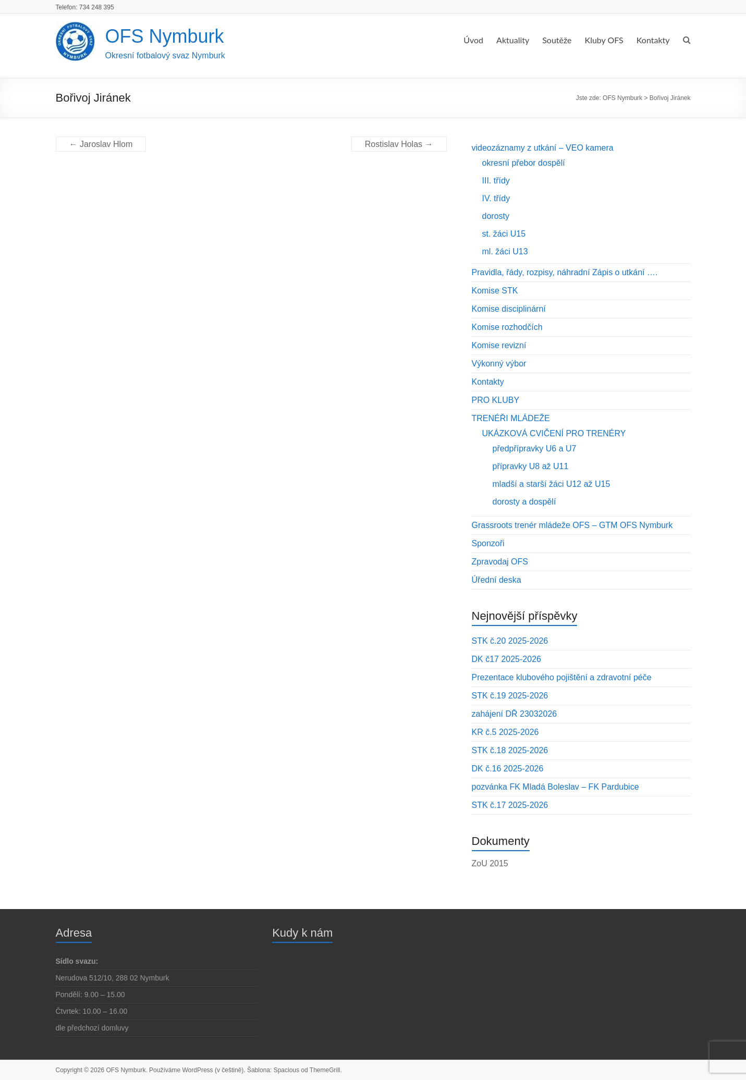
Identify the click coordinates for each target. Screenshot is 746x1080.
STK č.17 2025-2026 (510, 805)
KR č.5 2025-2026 (505, 732)
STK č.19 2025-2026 (510, 695)
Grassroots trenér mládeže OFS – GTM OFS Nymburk (572, 525)
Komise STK (495, 290)
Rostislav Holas (399, 144)
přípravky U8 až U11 (531, 466)
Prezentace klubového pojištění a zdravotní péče (562, 677)
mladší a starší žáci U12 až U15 (551, 484)
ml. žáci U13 (505, 251)
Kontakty (653, 40)
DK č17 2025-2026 (506, 659)
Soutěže (556, 40)
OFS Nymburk (164, 36)
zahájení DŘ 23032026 (514, 713)
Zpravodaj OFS (500, 561)
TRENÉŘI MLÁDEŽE (511, 418)
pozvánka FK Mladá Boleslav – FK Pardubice (555, 786)
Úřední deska (496, 579)
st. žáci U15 (504, 233)
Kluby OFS (604, 40)
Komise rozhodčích (507, 327)
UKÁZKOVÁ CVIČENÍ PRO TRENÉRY (554, 433)
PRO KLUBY (496, 400)
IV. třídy (496, 198)
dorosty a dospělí (524, 501)
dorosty (495, 216)
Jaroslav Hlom (101, 144)
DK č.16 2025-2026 (508, 768)
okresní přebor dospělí (523, 162)
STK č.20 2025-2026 (510, 640)
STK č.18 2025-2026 (510, 750)
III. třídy (496, 180)
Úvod (473, 40)
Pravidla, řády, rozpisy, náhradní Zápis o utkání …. (565, 272)
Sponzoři (488, 543)
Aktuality (512, 40)
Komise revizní (499, 345)
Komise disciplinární (509, 308)
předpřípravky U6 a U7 (535, 448)
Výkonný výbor (499, 363)
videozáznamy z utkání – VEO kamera (543, 147)
